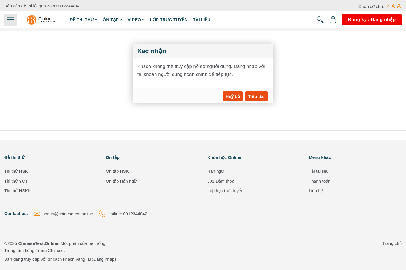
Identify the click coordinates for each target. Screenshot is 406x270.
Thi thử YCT (16, 181)
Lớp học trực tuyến (225, 190)
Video (134, 19)
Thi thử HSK (16, 171)
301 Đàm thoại (221, 181)
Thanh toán (319, 181)
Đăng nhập (103, 259)
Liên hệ (316, 190)
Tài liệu (202, 19)
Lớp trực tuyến (168, 19)
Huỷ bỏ (233, 96)
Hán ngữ (215, 171)
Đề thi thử (82, 19)
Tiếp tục (256, 96)
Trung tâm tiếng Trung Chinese (34, 250)
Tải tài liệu (319, 171)
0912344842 (68, 5)
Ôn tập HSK (117, 171)
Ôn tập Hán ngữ (121, 181)
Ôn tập (111, 19)
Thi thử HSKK (17, 190)
